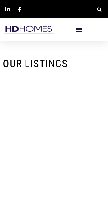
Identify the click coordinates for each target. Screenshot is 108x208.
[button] (99, 9)
